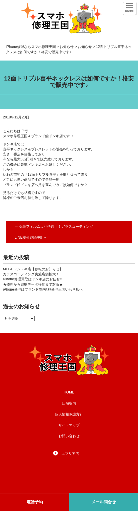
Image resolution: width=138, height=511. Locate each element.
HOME (69, 392)
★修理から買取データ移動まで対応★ (33, 284)
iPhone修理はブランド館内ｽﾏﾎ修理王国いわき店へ (43, 289)
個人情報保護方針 (69, 414)
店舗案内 (69, 403)
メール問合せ (103, 502)
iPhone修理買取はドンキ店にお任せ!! (32, 279)
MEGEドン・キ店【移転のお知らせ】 (33, 269)
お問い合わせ (69, 436)
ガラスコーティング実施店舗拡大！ (31, 274)
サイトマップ (69, 425)
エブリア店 (70, 454)
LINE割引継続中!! (31, 237)
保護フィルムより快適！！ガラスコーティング (54, 226)
